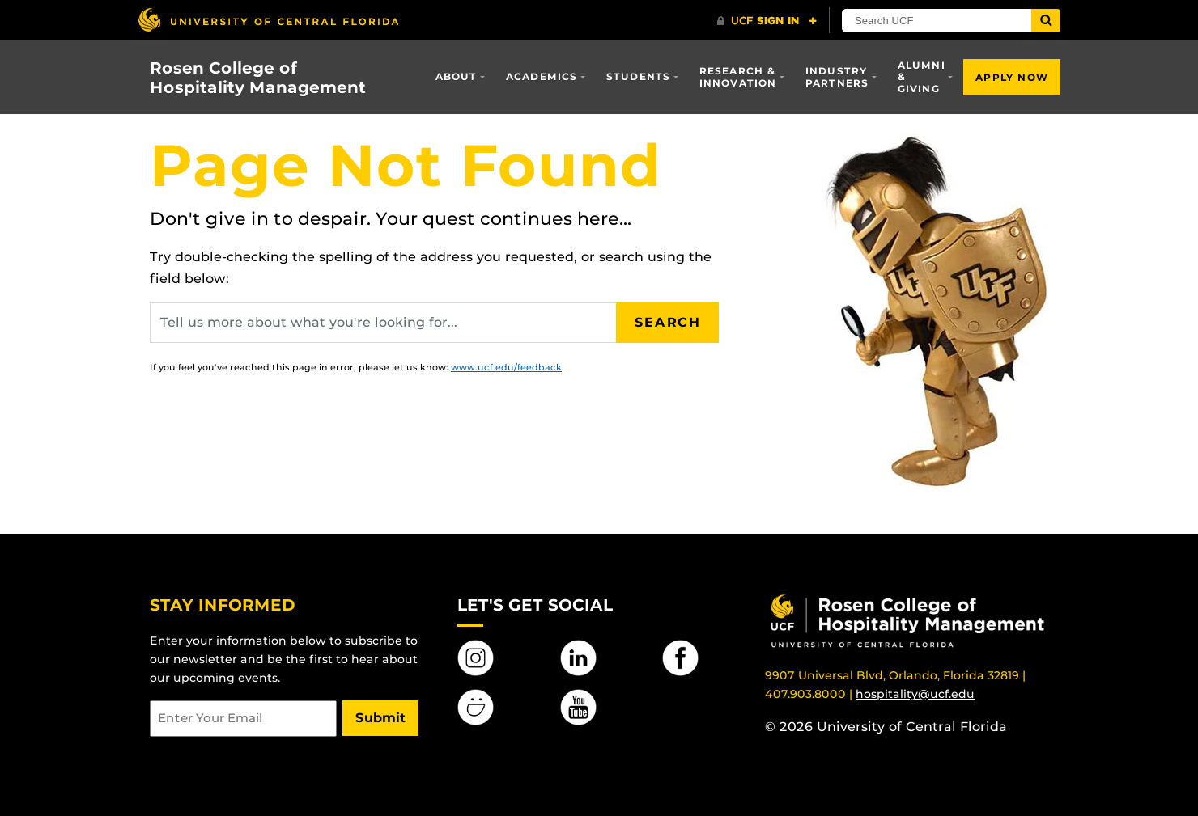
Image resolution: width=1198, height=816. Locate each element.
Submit (380, 717)
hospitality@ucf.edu (915, 694)
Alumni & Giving (921, 77)
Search (668, 322)
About (456, 76)
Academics (542, 76)
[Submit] (1045, 20)
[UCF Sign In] (767, 21)
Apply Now (1011, 77)
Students (638, 76)
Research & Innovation (738, 76)
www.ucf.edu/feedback (506, 367)
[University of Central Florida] (268, 19)
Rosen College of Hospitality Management (258, 77)
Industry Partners (837, 76)
